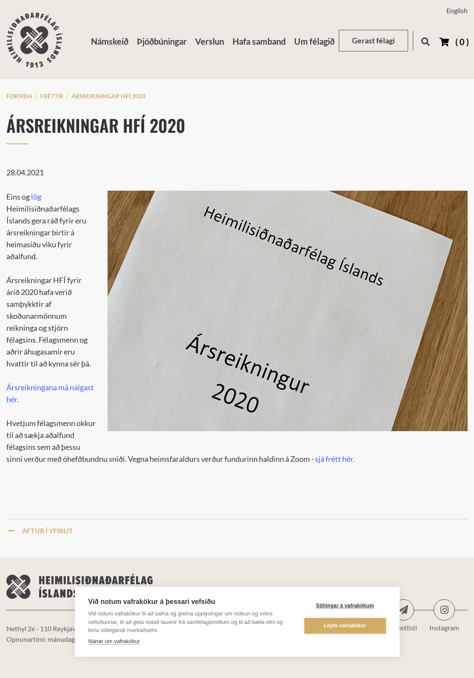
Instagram (444, 610)
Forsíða (19, 96)
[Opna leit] (425, 40)
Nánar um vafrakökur (114, 641)
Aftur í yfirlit (41, 530)
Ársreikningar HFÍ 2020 (108, 96)
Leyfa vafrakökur (345, 626)
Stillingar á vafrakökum (345, 606)
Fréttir (51, 96)
